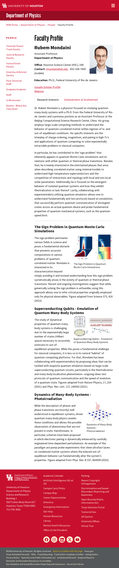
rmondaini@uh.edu (57, 69)
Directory (48, 502)
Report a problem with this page (68, 551)
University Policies (75, 564)
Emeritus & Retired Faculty (16, 73)
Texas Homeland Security (17, 554)
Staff (8, 94)
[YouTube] (77, 539)
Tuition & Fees (88, 511)
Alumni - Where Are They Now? (16, 107)
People (51, 24)
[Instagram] (54, 539)
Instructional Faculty (13, 65)
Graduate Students (16, 89)
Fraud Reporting (45, 554)
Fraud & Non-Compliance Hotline (69, 554)
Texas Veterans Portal (93, 507)
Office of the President (55, 530)
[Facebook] (46, 539)
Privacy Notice (13, 557)
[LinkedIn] (62, 539)
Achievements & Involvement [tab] (81, 99)
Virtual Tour (87, 525)
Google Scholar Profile (47, 87)
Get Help (48, 511)
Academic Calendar (53, 475)
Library (47, 520)
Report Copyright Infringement (90, 482)
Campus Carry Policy (54, 488)
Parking (85, 475)
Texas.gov (89, 551)
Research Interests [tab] (48, 99)
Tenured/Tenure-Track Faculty (15, 47)
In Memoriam (13, 100)
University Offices (90, 521)
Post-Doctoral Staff (14, 82)
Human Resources (52, 516)
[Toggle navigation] (113, 5)
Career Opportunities (54, 497)
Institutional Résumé (66, 557)
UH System (87, 516)
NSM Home (12, 24)
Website (39, 91)
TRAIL (33, 554)
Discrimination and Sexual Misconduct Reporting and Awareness (95, 491)
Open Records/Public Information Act (92, 501)
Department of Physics (23, 15)
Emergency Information (56, 506)
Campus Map (50, 492)
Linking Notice (91, 554)
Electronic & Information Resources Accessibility (28, 560)
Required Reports (86, 557)
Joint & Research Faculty (15, 56)
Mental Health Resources (56, 525)
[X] (70, 539)
